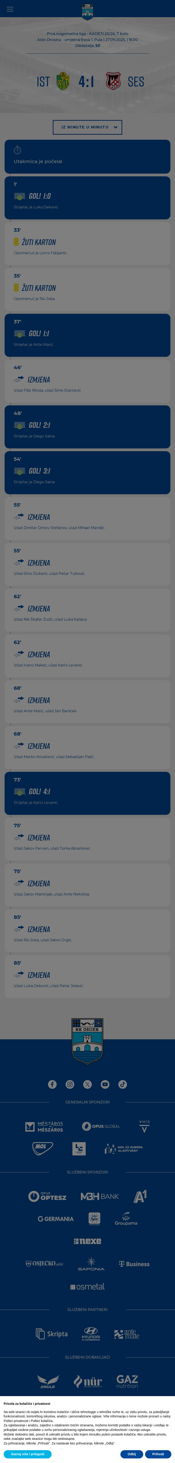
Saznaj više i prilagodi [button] (27, 1454)
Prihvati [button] (158, 1454)
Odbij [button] (132, 1454)
